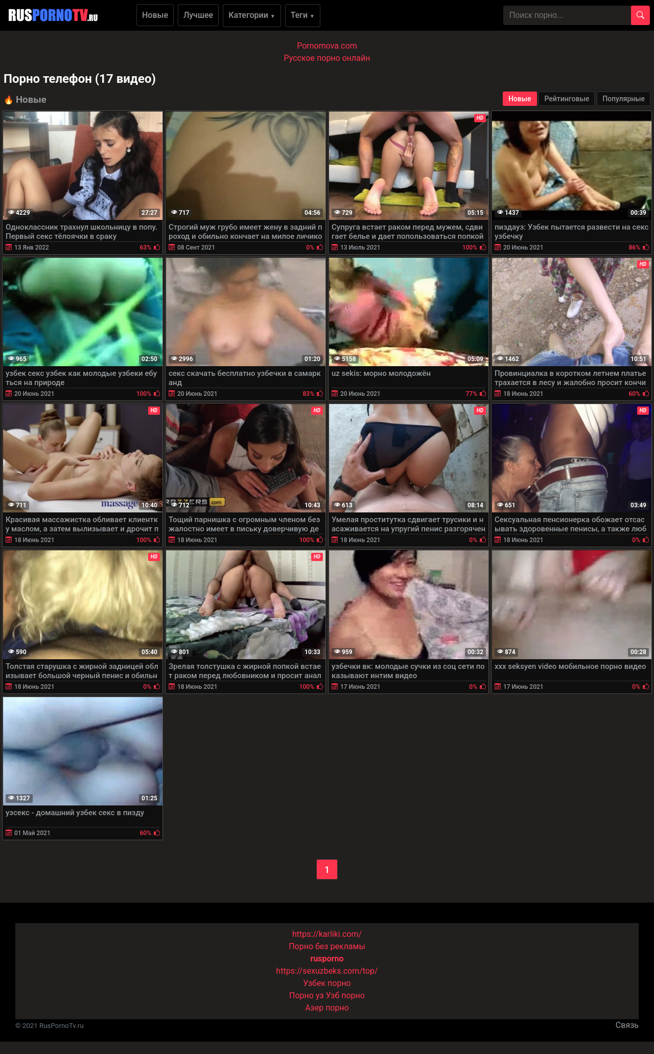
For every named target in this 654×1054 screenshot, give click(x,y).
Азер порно (327, 1008)
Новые (155, 15)
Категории (251, 15)
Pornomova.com (327, 46)
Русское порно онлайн (327, 58)
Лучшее (198, 15)
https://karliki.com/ (327, 934)
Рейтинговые (566, 99)
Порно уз (306, 995)
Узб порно (345, 995)
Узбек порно (327, 983)
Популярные (623, 99)
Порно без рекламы (327, 946)
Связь (627, 1025)
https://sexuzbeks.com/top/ (327, 971)
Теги (303, 15)
